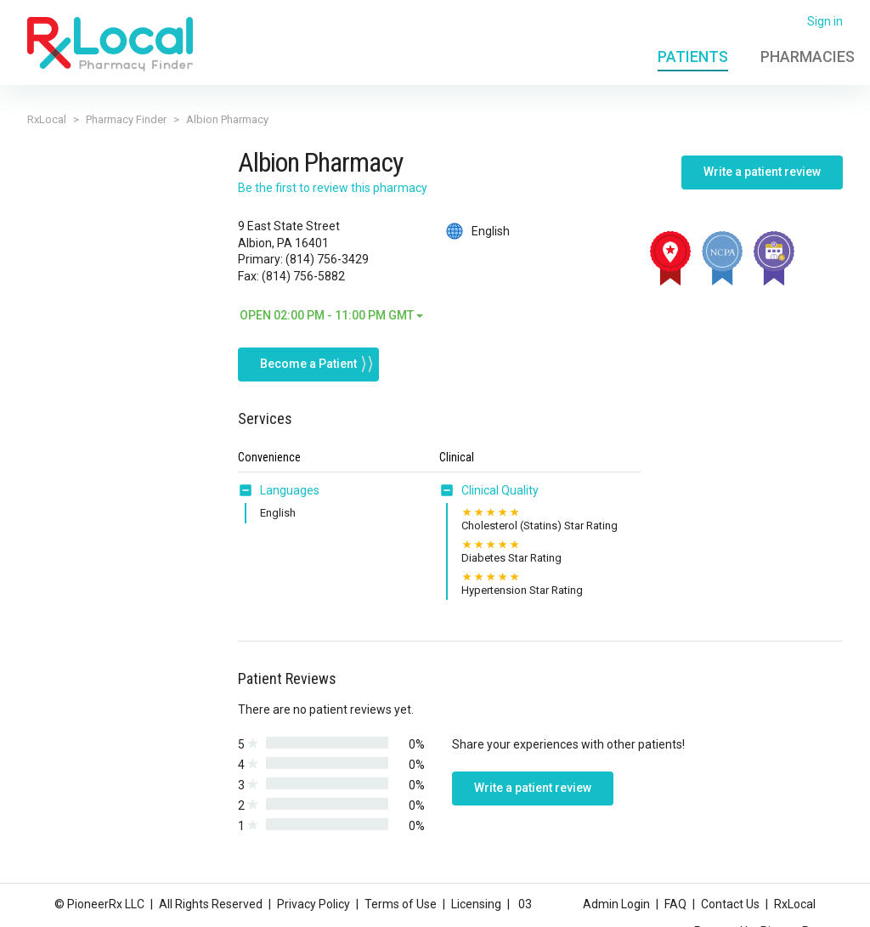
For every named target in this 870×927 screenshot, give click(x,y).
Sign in (825, 21)
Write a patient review (762, 171)
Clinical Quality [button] (500, 489)
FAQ (675, 904)
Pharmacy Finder (126, 119)
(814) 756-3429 (327, 259)
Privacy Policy (313, 904)
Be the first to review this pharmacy (332, 188)
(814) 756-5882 (303, 276)
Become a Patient (308, 363)
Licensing (476, 904)
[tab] (278, 490)
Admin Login (616, 904)
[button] (249, 489)
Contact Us (730, 904)
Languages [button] (289, 489)
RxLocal (46, 119)
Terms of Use (400, 904)
